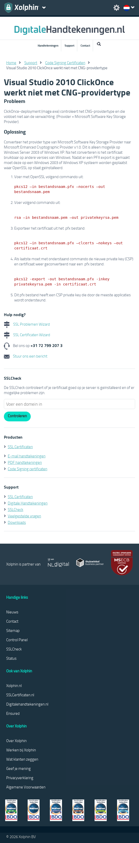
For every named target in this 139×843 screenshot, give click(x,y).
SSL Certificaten (20, 446)
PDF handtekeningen (25, 462)
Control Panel (17, 639)
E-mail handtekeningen (26, 455)
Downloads (17, 522)
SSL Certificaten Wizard (27, 334)
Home (11, 62)
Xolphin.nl (14, 685)
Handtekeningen (48, 46)
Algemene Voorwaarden (25, 786)
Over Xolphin (16, 740)
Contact (85, 46)
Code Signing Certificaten (65, 62)
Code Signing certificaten (27, 468)
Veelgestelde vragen (24, 515)
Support (69, 46)
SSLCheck (15, 509)
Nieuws (12, 611)
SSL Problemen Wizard (27, 324)
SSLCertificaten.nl (20, 694)
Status (11, 658)
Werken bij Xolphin (21, 749)
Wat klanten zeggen (22, 759)
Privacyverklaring (19, 777)
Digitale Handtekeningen (28, 503)
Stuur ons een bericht (25, 356)
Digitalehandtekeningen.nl (27, 704)
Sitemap (13, 630)
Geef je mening (18, 768)
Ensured (13, 713)
